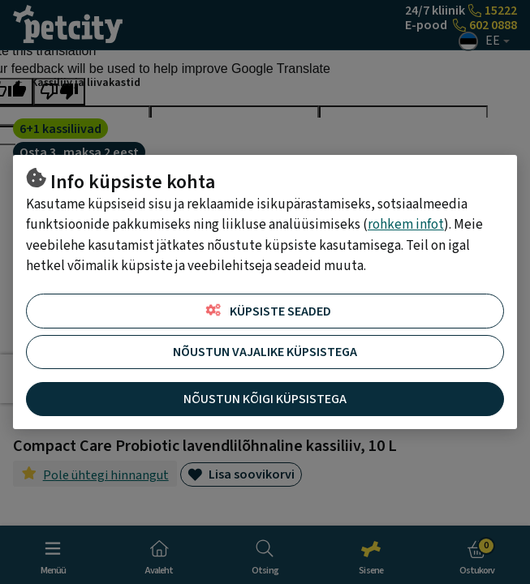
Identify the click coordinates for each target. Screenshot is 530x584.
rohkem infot (406, 224)
